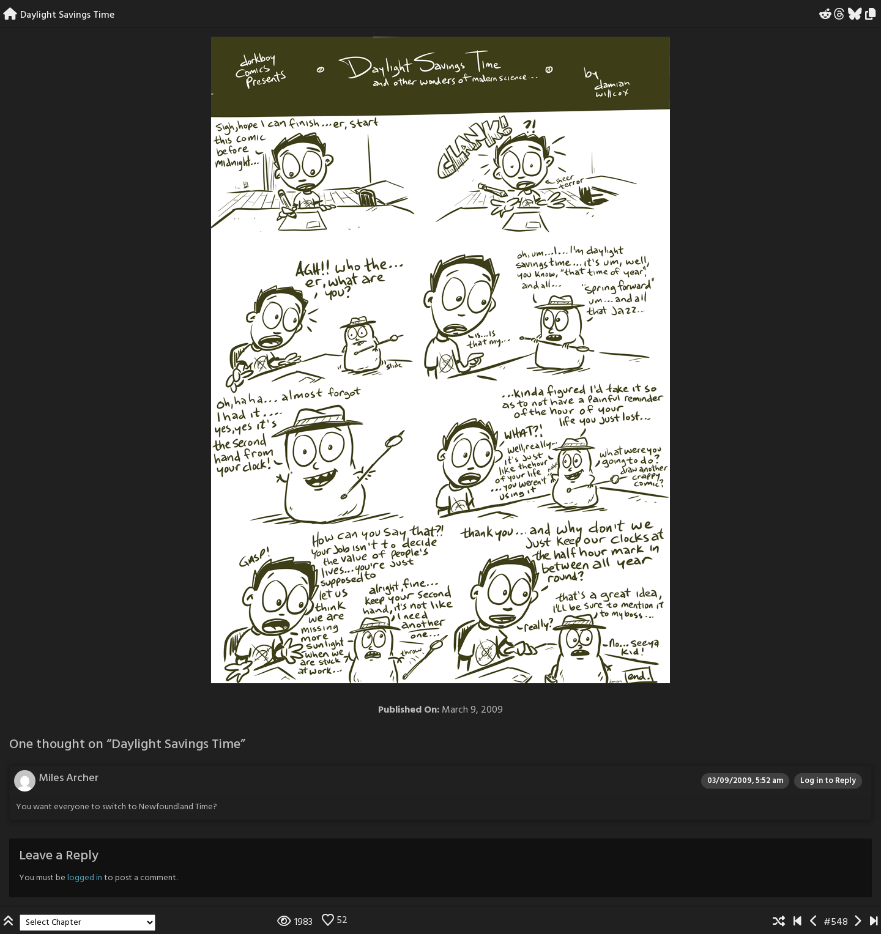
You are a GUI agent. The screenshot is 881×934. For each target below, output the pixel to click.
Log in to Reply (828, 780)
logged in (84, 878)
